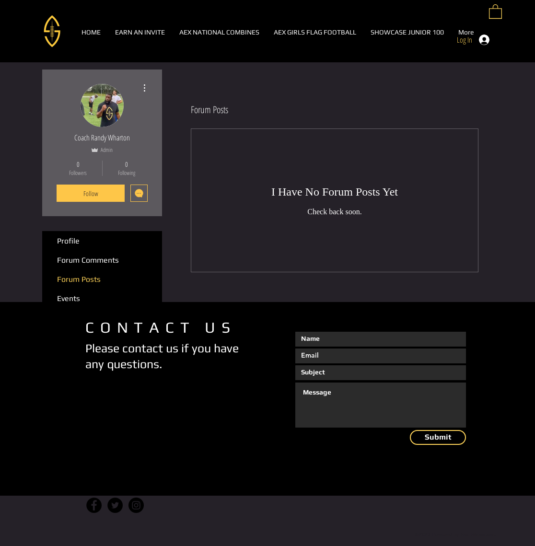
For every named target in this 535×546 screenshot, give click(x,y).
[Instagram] (136, 505)
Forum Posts (79, 279)
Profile (68, 240)
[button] (495, 11)
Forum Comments (88, 260)
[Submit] (438, 437)
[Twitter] (115, 505)
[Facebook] (94, 505)
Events (68, 298)
